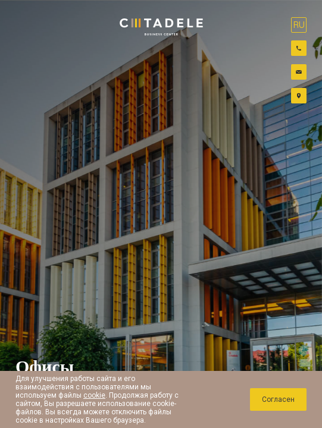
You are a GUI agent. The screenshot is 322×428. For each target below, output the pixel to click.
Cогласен (278, 399)
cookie (94, 395)
